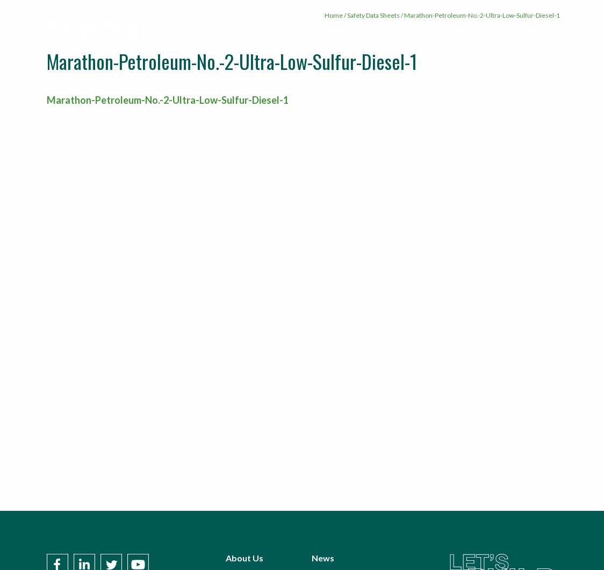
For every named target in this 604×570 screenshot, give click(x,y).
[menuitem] (283, 34)
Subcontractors (436, 33)
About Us (283, 33)
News (488, 33)
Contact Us (532, 33)
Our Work (376, 33)
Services (329, 33)
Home (334, 15)
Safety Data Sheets (373, 15)
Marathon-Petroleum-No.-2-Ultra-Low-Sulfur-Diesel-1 (168, 100)
